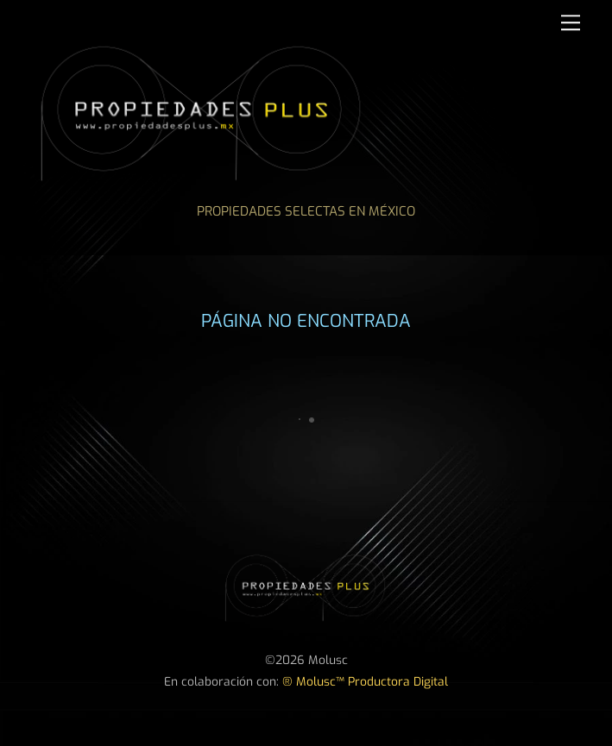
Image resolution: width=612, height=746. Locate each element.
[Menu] (570, 23)
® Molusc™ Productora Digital (365, 682)
